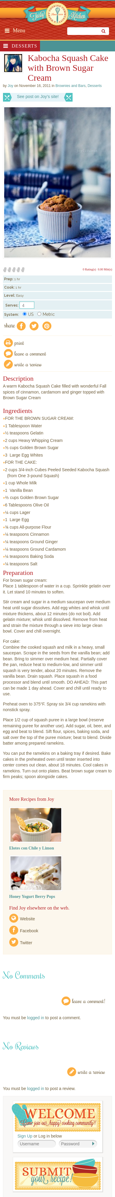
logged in (35, 1017)
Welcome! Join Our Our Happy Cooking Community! (56, 1117)
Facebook (29, 930)
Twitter (26, 942)
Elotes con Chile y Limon (31, 848)
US (28, 314)
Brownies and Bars (71, 86)
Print (19, 343)
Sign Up (25, 1136)
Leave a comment (30, 353)
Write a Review (91, 1072)
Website (27, 918)
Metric (46, 314)
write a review (28, 364)
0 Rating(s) (89, 269)
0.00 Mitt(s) (105, 269)
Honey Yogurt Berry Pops (32, 896)
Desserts (24, 45)
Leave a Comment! (88, 1001)
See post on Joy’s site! (38, 96)
